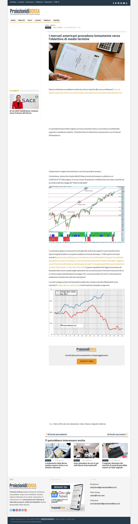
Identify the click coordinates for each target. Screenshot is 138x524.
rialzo (82, 424)
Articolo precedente (57, 434)
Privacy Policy (60, 519)
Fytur (39, 522)
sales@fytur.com (97, 495)
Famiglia (47, 20)
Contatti (21, 2)
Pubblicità (39, 2)
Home (47, 25)
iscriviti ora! (86, 361)
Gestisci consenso (47, 519)
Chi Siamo (13, 2)
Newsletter (48, 2)
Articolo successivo (116, 434)
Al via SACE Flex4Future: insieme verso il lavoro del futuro (24, 112)
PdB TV (57, 2)
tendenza (102, 424)
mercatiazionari (73, 424)
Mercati (21, 20)
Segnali (94, 424)
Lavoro (38, 20)
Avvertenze (30, 2)
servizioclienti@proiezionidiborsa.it (105, 503)
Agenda (56, 20)
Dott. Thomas (57, 27)
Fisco (30, 20)
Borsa (56, 424)
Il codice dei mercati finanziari (68, 285)
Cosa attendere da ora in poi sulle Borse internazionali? (86, 464)
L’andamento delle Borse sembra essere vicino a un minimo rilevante (56, 465)
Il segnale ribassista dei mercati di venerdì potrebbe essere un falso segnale (114, 465)
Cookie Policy (70, 519)
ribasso (88, 424)
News (13, 20)
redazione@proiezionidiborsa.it (103, 487)
